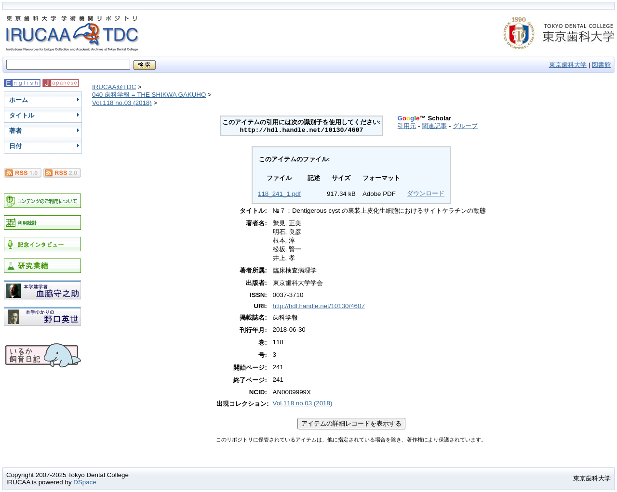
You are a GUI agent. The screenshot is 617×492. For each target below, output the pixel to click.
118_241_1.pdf (279, 193)
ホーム (18, 100)
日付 (15, 146)
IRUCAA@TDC (114, 87)
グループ (465, 125)
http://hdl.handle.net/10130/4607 (319, 306)
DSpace (84, 482)
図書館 (601, 64)
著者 (15, 130)
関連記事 (434, 125)
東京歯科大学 (568, 64)
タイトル (21, 115)
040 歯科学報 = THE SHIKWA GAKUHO (149, 94)
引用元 (406, 125)
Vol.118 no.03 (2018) (122, 102)
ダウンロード (425, 193)
